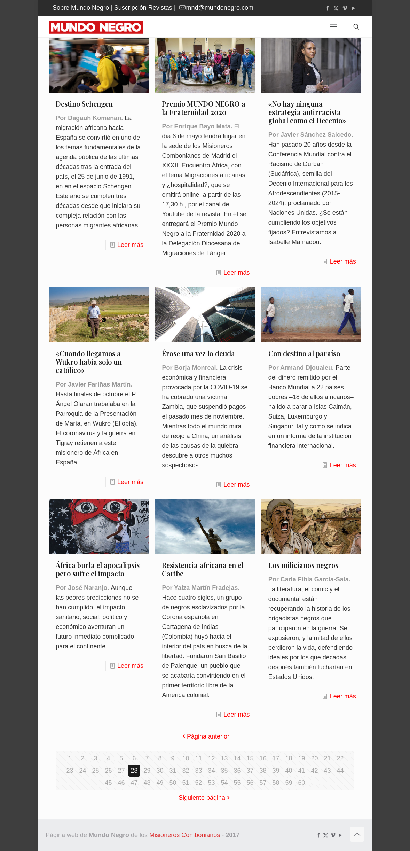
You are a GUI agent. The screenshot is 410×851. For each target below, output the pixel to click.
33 (198, 770)
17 (275, 758)
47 (134, 782)
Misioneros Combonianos (184, 835)
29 (146, 770)
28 (134, 770)
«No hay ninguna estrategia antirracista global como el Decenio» (307, 112)
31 (172, 770)
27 (121, 770)
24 (82, 770)
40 (288, 770)
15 (249, 758)
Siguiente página (205, 797)
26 (108, 770)
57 (262, 782)
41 (301, 770)
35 (224, 770)
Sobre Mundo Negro (81, 7)
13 (224, 758)
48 (146, 782)
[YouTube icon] (353, 8)
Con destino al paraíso (304, 353)
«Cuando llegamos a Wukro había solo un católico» (89, 362)
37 (249, 770)
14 (237, 758)
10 (185, 758)
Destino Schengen (84, 103)
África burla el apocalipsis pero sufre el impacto (98, 569)
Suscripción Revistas (143, 7)
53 (211, 782)
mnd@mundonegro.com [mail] (219, 7)
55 (237, 782)
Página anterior (205, 736)
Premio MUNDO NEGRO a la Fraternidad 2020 (203, 108)
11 (198, 758)
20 (314, 758)
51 (185, 782)
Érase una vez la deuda (198, 353)
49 (159, 782)
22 (340, 758)
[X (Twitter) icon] (336, 8)
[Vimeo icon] (344, 8)
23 (69, 770)
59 (288, 782)
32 (185, 770)
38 (262, 770)
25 (95, 770)
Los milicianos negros (303, 565)
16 (262, 758)
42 (314, 770)
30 (159, 770)
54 (224, 782)
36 (237, 770)
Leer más (130, 244)
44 (340, 770)
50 (172, 782)
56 (249, 782)
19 (301, 758)
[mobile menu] (333, 27)
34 (211, 770)
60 (301, 782)
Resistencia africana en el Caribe (202, 569)
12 (211, 758)
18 (288, 758)
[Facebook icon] (327, 8)
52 (198, 782)
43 (327, 770)
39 (275, 770)
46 (121, 782)
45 (108, 782)
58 (275, 782)
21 (327, 758)
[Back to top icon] (357, 834)
